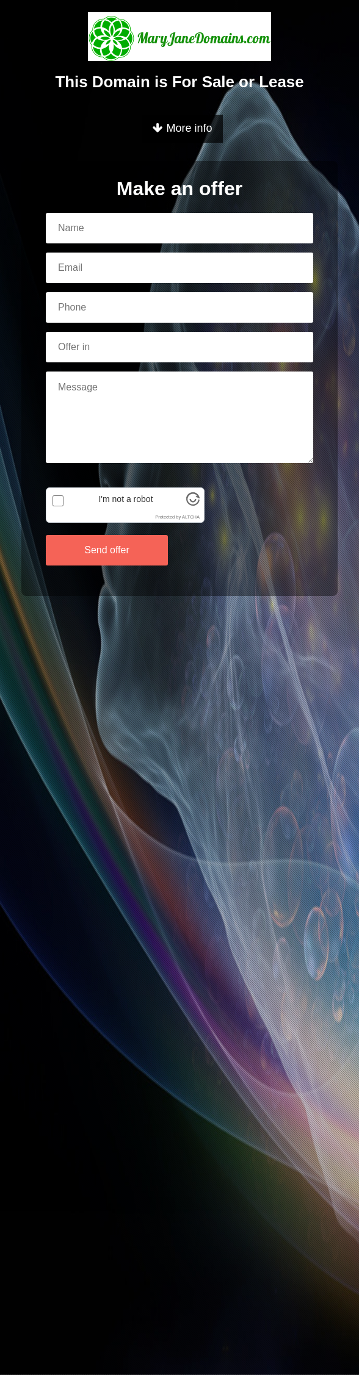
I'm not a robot (125, 499)
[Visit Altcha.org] (193, 503)
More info (182, 128)
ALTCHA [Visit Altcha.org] (191, 517)
